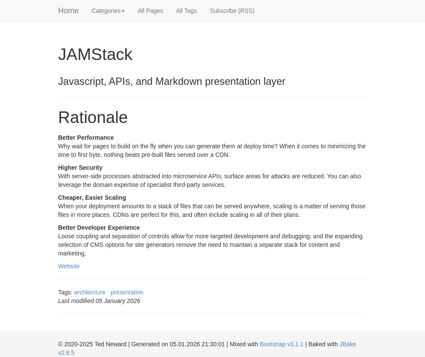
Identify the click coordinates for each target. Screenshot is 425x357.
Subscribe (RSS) (232, 10)
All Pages (150, 10)
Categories (108, 10)
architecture (89, 292)
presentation (127, 292)
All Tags (186, 10)
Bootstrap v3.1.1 (282, 344)
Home (68, 10)
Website (69, 266)
